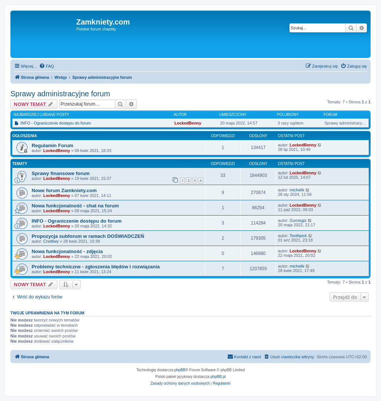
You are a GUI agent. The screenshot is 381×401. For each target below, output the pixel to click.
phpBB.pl (218, 377)
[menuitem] (46, 66)
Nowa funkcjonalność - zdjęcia (67, 251)
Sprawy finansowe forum (61, 173)
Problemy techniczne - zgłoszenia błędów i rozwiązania (96, 266)
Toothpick (298, 235)
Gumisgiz (298, 220)
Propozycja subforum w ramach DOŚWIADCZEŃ (88, 236)
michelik (296, 190)
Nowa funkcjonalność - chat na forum (75, 205)
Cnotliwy (51, 241)
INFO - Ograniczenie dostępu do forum (55, 123)
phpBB (180, 370)
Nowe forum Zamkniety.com (64, 190)
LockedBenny (188, 123)
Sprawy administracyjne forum (60, 94)
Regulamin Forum (52, 145)
